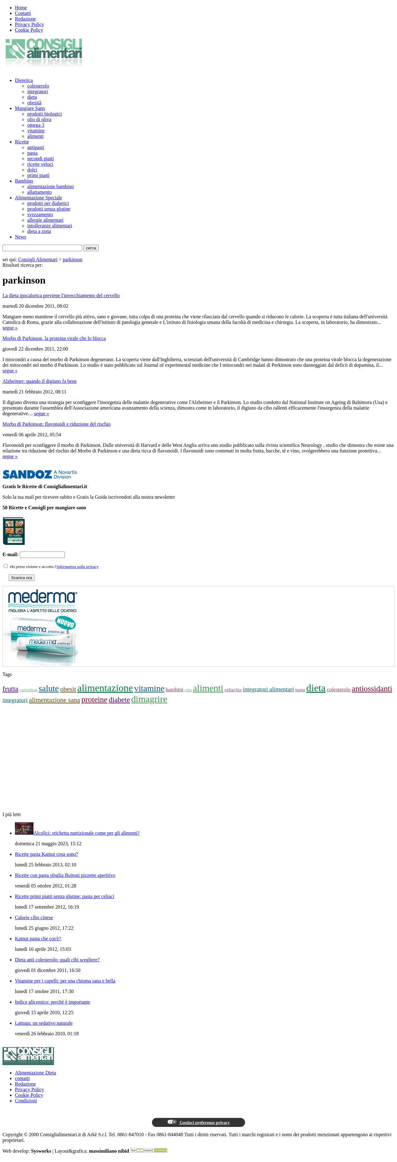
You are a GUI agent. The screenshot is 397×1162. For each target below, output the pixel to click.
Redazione (25, 18)
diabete (119, 700)
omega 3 (35, 125)
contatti (22, 1078)
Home (21, 7)
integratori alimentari (268, 689)
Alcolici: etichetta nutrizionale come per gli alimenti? (86, 833)
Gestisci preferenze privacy (198, 1122)
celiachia (233, 689)
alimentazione (105, 687)
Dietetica (24, 80)
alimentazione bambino (50, 186)
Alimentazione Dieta (35, 1072)
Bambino (24, 181)
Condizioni (26, 1100)
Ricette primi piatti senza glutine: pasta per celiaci (64, 896)
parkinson (72, 259)
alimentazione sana (54, 700)
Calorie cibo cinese (34, 917)
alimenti (35, 136)
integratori (37, 91)
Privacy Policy (29, 24)
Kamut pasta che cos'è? (38, 938)
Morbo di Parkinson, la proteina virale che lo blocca (54, 338)
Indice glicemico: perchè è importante (52, 1002)
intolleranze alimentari (49, 225)
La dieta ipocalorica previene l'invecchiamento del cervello (61, 295)
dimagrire (149, 699)
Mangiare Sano (30, 108)
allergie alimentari (45, 220)
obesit (68, 689)
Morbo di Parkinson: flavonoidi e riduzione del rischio (56, 424)
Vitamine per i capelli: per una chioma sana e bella (65, 980)
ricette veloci (40, 164)
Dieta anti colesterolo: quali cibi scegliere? (57, 959)
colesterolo (38, 86)
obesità (34, 102)
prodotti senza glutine (48, 208)
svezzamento (40, 214)
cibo (188, 690)
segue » (9, 327)
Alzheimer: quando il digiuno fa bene (39, 381)
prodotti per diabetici (48, 203)
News (20, 236)
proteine (94, 699)
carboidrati (28, 690)
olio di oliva (39, 119)
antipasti (35, 147)
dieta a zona (39, 231)
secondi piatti (40, 158)
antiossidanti (372, 688)
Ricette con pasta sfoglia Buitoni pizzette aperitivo (65, 875)
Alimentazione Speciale (38, 197)
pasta (32, 153)
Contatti (23, 13)
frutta (10, 689)
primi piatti (38, 175)
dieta (32, 97)
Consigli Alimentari (38, 259)
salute (49, 688)
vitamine (36, 130)
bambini (174, 689)
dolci (32, 169)
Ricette (22, 141)
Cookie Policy (29, 30)
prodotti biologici (44, 113)
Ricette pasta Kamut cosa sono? (46, 854)
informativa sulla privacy (78, 566)
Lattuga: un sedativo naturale (44, 1023)
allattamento (39, 192)
